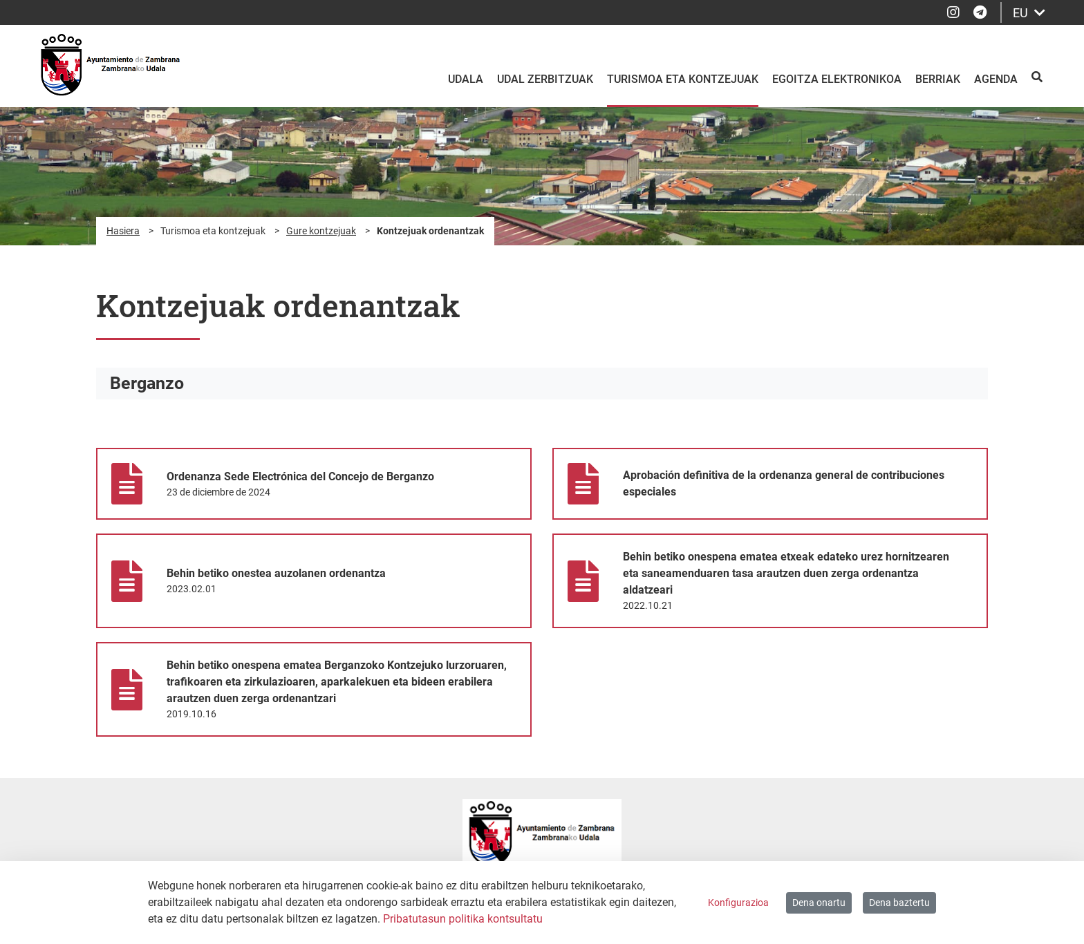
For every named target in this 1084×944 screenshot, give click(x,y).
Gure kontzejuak (321, 230)
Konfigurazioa (738, 902)
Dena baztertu (899, 902)
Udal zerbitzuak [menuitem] (545, 79)
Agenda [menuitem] (996, 79)
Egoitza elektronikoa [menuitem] (836, 79)
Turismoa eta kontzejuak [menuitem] (682, 79)
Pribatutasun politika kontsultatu (463, 918)
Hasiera (123, 230)
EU (1029, 13)
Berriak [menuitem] (937, 79)
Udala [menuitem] (465, 79)
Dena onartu (818, 902)
